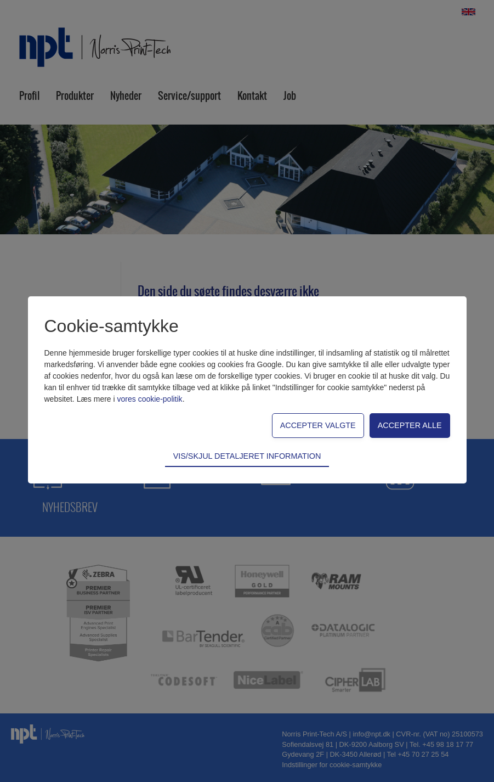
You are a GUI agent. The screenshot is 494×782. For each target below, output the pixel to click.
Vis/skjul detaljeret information (247, 456)
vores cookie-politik (150, 399)
